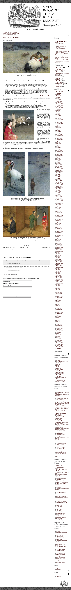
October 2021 (59, 106)
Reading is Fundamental (61, 435)
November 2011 (59, 264)
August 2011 (58, 268)
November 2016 (59, 184)
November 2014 (59, 216)
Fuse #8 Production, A (60, 492)
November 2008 (59, 312)
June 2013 (58, 239)
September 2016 (59, 187)
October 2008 (59, 313)
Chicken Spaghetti (60, 480)
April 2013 (58, 241)
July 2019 (58, 142)
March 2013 (58, 243)
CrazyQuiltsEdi (59, 415)
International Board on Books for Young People (61, 423)
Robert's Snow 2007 (60, 83)
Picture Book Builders (60, 549)
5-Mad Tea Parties (61, 50)
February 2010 (59, 292)
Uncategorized (59, 84)
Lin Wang (17, 97)
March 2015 (58, 211)
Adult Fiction (58, 69)
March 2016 (58, 195)
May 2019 (58, 145)
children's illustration (60, 537)
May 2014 (58, 224)
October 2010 (59, 281)
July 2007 (58, 333)
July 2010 (58, 285)
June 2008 (58, 319)
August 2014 (58, 220)
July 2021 (58, 110)
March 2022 (58, 99)
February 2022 (59, 101)
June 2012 (58, 255)
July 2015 (58, 206)
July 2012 (58, 253)
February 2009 (59, 308)
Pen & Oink (58, 548)
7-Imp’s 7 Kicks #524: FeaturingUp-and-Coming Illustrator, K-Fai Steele (11, 33)
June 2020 (58, 127)
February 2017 (59, 180)
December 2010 (59, 279)
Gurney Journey (59, 369)
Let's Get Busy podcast (61, 501)
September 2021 (59, 107)
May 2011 (58, 272)
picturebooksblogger (60, 554)
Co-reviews (58, 71)
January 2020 (59, 134)
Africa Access (59, 391)
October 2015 (59, 202)
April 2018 (58, 162)
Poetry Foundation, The (61, 377)
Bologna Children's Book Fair (62, 398)
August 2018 (58, 156)
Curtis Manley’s (44, 95)
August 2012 (58, 252)
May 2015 (58, 208)
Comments (58, 576)
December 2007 (59, 326)
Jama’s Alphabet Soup (61, 496)
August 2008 (58, 316)
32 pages (58, 531)
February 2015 (59, 212)
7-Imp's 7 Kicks (59, 67)
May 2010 (58, 288)
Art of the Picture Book (61, 534)
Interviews (58, 78)
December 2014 (59, 215)
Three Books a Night (60, 558)
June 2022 (58, 95)
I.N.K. (57, 493)
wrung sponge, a (59, 518)
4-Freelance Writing (61, 48)
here (48, 80)
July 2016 (58, 190)
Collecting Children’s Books (62, 482)
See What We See (60, 444)
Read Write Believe (60, 511)
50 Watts (58, 360)
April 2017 (58, 178)
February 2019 (59, 149)
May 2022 (58, 97)
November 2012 (59, 248)
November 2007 (59, 328)
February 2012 (59, 260)
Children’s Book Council (61, 405)
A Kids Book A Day (60, 467)
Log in (57, 568)
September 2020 (59, 123)
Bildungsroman (59, 476)
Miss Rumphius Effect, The (61, 502)
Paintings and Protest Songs (9, 34)
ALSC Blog (58, 468)
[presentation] (17, 305)
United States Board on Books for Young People (62, 450)
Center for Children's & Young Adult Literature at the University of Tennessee (62, 403)
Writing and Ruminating (61, 517)
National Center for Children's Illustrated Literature (62, 429)
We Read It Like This (60, 562)
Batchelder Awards (60, 397)
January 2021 (59, 118)
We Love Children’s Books (61, 455)
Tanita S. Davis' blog (60, 513)
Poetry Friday (59, 82)
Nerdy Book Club (59, 433)
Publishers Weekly (60, 378)
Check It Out (58, 479)
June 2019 (58, 143)
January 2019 (59, 150)
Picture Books (59, 80)
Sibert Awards (59, 446)
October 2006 (59, 345)
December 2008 (59, 311)
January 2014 (59, 230)
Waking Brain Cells (60, 514)
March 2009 (58, 307)
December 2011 (59, 263)
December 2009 (59, 295)
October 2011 (59, 265)
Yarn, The (58, 456)
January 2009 (59, 309)
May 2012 (58, 256)
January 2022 (59, 102)
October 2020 (59, 122)
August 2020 (58, 125)
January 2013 (59, 245)
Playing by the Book (60, 508)
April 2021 (58, 114)
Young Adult (58, 86)
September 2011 (59, 267)
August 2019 (58, 141)
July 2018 (58, 158)
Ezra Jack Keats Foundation (62, 416)
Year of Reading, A (60, 519)
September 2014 (59, 219)
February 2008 (59, 324)
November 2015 (59, 200)
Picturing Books (59, 556)
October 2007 (59, 329)
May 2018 (58, 160)
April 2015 (58, 210)
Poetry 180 (58, 374)
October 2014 (59, 218)
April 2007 (58, 337)
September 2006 (59, 346)
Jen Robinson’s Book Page (61, 497)
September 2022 (59, 91)
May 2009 (58, 304)
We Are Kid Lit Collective (61, 453)
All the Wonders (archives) (61, 532)
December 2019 (59, 135)
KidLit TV (58, 425)
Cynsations (58, 487)
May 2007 (58, 336)
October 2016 (59, 186)
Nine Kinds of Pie (59, 505)
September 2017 (59, 171)
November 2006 (59, 344)
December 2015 (59, 199)
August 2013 (58, 236)
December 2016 (59, 183)
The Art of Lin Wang (11, 38)
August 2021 (58, 109)
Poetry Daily (58, 376)
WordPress (58, 569)
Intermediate (58, 76)
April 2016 (58, 194)
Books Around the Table (61, 478)
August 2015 (58, 204)
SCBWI (57, 439)
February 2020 (59, 133)
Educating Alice (59, 491)
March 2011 (58, 275)
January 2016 (59, 198)
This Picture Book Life (60, 557)
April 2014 (58, 226)
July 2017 (58, 174)
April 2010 (58, 289)
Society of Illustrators (60, 381)
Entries (57, 575)
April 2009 (58, 305)
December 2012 (59, 247)
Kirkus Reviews (59, 370)
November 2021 (59, 105)
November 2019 (59, 137)
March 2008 (58, 323)
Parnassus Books (60, 373)
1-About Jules (60, 43)
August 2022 (58, 93)
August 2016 (58, 188)
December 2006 (59, 342)
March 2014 (58, 227)
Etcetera (58, 75)
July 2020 (58, 126)
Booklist (57, 365)
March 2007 (58, 338)
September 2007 (59, 330)
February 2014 (59, 228)
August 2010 (58, 284)
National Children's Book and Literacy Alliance (61, 431)
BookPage (58, 366)
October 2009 (59, 297)
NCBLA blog (58, 504)
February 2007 (59, 340)
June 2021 (58, 111)
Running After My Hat (60, 380)
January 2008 (59, 325)
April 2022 (58, 98)
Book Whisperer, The (60, 399)
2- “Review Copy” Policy (62, 45)
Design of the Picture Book (61, 540)
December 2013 (59, 231)
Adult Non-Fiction (59, 70)
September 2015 (59, 203)
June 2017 (58, 175)
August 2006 (58, 348)
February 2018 (59, 164)
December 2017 (59, 167)
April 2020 (58, 130)
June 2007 (58, 334)
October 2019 (59, 138)
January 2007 (59, 341)
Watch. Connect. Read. (61, 452)
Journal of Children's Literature (62, 424)
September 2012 (59, 251)
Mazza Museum (59, 427)
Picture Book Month (60, 550)
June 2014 (58, 223)
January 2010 (59, 293)
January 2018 (59, 166)
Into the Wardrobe (60, 495)
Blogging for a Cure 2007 (62, 59)
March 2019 (58, 147)
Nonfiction (58, 79)
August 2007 (58, 332)
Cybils (57, 485)
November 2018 (59, 153)
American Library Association (62, 362)
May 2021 (58, 113)
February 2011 (59, 276)
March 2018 (58, 163)
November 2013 (59, 232)
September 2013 (59, 235)
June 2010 (58, 287)
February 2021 (59, 117)
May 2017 (58, 176)
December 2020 (59, 119)
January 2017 (59, 182)
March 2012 (58, 259)
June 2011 (58, 271)
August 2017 (58, 172)
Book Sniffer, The (59, 535)
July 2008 (58, 317)
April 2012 (58, 257)
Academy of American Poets (62, 361)
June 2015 (58, 207)
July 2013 (58, 238)
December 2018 (59, 151)
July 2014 (58, 222)
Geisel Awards (59, 418)
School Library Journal (61, 443)
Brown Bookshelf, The (60, 401)
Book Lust (58, 364)
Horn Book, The (59, 420)
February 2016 (59, 196)
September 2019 (59, 139)
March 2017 (58, 179)
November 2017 (59, 168)
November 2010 (59, 280)
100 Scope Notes (59, 465)
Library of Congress (60, 372)
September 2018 (59, 155)
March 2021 (58, 115)
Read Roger (58, 510)
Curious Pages (59, 539)
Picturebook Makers (60, 553)
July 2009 (58, 301)
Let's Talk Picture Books (61, 546)
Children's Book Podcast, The (62, 407)
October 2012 (59, 249)
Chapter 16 (58, 368)
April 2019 (58, 146)
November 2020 (59, 121)
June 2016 (58, 191)
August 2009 (58, 300)
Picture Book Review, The (61, 552)
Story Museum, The (60, 448)
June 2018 (58, 159)
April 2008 (58, 321)
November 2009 (59, 296)
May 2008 (58, 320)
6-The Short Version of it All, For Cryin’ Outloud (62, 52)
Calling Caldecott (59, 536)
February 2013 (59, 244)
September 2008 (59, 315)
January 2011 (59, 277)
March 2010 (58, 291)
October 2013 (59, 234)
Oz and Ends (59, 506)
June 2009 (58, 303)
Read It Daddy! (59, 509)
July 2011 (58, 269)
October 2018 (59, 154)
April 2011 (58, 273)
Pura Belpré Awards (60, 434)
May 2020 (58, 129)
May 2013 (58, 240)
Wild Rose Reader (60, 515)
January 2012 (59, 261)
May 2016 (58, 192)
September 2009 (59, 299)
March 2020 (58, 131)
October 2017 (59, 170)
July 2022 (58, 94)
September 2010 (59, 283)
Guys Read (58, 419)
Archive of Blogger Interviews (62, 56)
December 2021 (59, 103)
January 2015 (59, 214)
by (7, 263)
